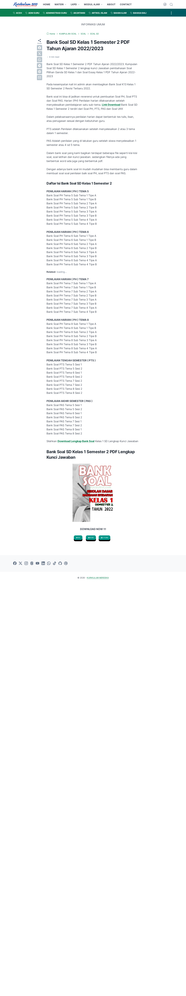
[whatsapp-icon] (49, 563)
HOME (46, 4)
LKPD (74, 4)
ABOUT (111, 4)
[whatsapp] (39, 59)
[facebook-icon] (15, 563)
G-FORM (104, 537)
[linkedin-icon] (43, 563)
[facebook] (39, 47)
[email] (39, 77)
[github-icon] (60, 563)
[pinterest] (39, 71)
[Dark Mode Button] (165, 4)
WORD (91, 537)
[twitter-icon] (20, 563)
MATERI (59, 4)
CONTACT (126, 4)
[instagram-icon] (26, 563)
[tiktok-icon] (54, 563)
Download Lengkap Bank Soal (76, 441)
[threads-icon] (32, 563)
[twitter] (39, 53)
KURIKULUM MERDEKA (98, 577)
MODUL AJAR (92, 4)
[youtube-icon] (37, 563)
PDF (78, 537)
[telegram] (39, 65)
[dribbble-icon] (66, 563)
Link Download (111, 104)
